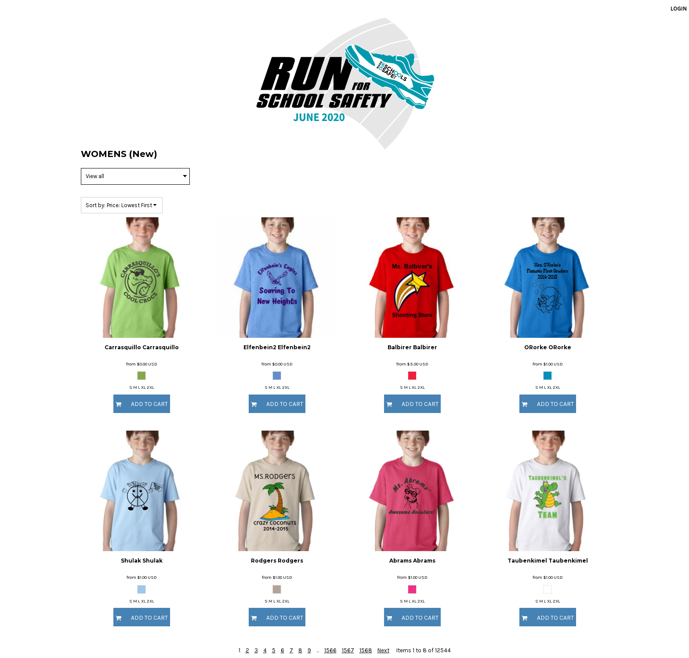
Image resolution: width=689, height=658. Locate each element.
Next (383, 650)
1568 (365, 650)
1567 (348, 650)
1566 (330, 650)
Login (679, 8)
